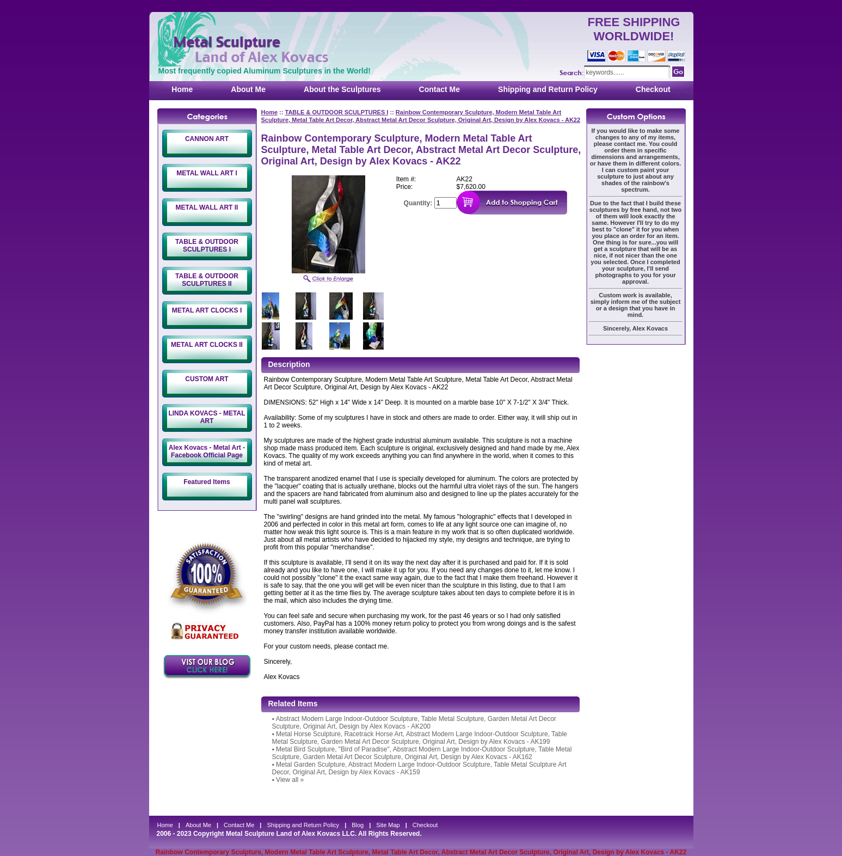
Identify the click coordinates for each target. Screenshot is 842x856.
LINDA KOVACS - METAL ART (206, 417)
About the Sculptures (342, 89)
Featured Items (206, 482)
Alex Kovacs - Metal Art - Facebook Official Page (207, 451)
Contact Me (439, 89)
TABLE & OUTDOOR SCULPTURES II (206, 280)
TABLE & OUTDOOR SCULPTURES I (206, 245)
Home (182, 89)
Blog (358, 825)
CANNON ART (207, 139)
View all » (290, 780)
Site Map (388, 825)
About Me (248, 89)
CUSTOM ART (206, 379)
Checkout (653, 89)
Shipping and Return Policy (548, 89)
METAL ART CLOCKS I (207, 310)
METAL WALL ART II (207, 207)
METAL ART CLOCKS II (207, 344)
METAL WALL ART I (206, 173)
